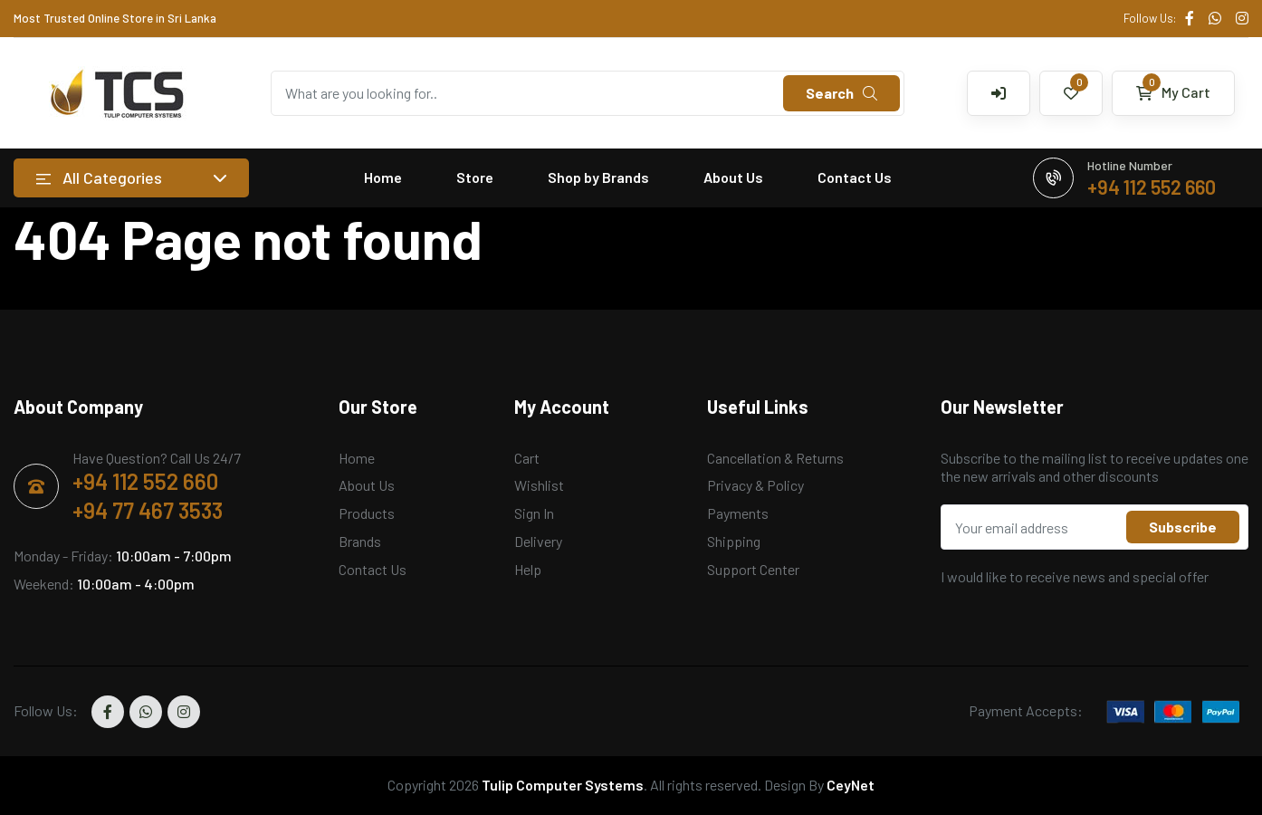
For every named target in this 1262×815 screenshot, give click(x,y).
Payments (738, 513)
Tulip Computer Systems (563, 784)
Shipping (733, 541)
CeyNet (851, 784)
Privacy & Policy (755, 485)
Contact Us (854, 177)
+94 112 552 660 (145, 481)
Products (367, 513)
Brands (360, 541)
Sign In (534, 513)
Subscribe (1183, 526)
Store (474, 177)
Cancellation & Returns (775, 457)
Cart (527, 457)
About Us (733, 177)
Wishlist (539, 485)
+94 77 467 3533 (147, 510)
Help (527, 569)
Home (383, 177)
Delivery (538, 541)
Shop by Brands (598, 177)
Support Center (753, 569)
